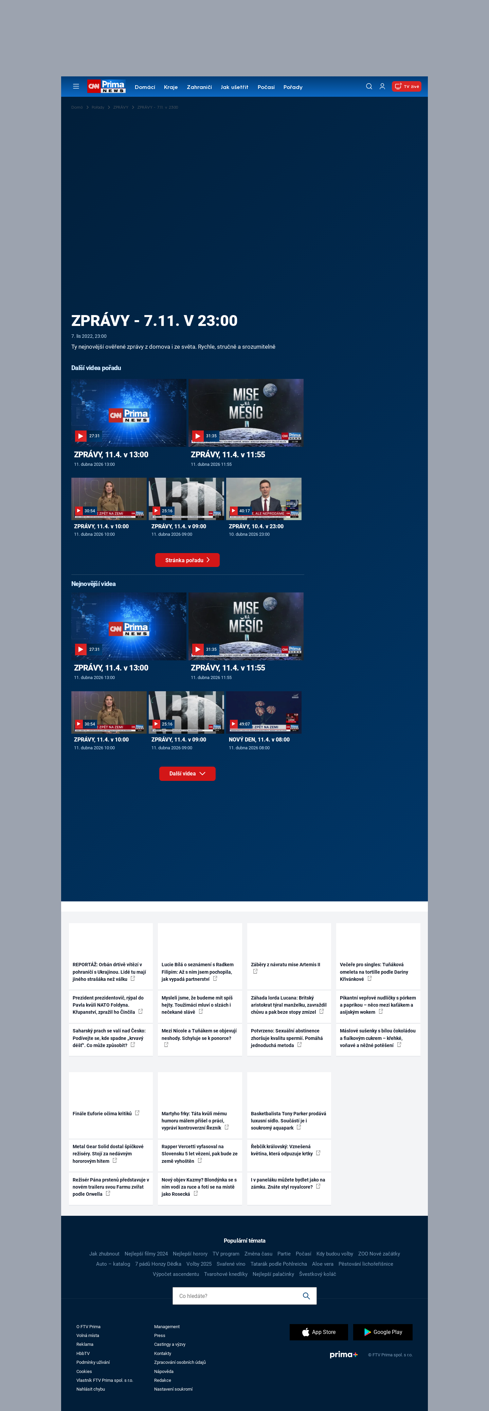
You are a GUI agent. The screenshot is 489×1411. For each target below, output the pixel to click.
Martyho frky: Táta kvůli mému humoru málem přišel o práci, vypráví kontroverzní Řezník (195, 1121)
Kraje (171, 87)
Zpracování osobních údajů (180, 1362)
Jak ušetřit (235, 87)
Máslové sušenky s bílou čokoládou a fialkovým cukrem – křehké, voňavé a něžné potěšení (378, 1038)
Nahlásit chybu (90, 1389)
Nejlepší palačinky (273, 1274)
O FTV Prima (88, 1326)
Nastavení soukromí (173, 1389)
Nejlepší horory (190, 1254)
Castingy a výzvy (169, 1344)
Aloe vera (322, 1264)
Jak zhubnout (104, 1254)
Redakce (162, 1380)
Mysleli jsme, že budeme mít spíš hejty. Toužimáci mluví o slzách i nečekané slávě (197, 1005)
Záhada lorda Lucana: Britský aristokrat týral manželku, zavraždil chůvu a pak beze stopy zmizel (289, 1005)
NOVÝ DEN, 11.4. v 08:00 (259, 739)
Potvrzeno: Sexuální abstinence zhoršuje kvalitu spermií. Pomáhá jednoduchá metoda (287, 1038)
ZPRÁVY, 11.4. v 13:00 (111, 454)
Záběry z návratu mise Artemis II (285, 967)
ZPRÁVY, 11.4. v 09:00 (178, 526)
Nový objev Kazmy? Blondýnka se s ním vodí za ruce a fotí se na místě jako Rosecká (199, 1187)
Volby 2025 (199, 1264)
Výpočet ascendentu (176, 1274)
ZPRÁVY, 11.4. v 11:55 (228, 454)
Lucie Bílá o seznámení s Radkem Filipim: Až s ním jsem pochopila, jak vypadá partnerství (198, 972)
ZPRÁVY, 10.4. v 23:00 (256, 526)
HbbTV (83, 1353)
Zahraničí (199, 87)
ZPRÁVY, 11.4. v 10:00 (101, 526)
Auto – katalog (113, 1264)
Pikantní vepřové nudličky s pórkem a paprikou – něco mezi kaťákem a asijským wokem (378, 1005)
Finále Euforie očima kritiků (106, 1113)
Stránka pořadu (192, 562)
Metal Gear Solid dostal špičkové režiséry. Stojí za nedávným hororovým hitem (108, 1154)
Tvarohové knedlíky (226, 1274)
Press (159, 1335)
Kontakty (162, 1353)
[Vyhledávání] (369, 86)
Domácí (145, 87)
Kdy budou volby (334, 1254)
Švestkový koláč (317, 1274)
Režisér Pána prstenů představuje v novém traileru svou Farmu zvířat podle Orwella (111, 1187)
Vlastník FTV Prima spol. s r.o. (104, 1380)
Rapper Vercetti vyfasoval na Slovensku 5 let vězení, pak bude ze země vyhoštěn (200, 1154)
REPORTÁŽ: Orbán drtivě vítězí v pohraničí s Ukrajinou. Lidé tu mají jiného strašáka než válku (109, 972)
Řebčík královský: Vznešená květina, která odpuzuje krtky (286, 1150)
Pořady (293, 87)
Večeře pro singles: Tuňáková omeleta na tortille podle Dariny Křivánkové (374, 972)
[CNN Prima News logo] (106, 86)
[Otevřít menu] (76, 86)
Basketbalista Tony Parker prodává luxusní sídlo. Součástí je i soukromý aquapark (288, 1121)
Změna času (258, 1254)
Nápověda (164, 1371)
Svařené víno (231, 1264)
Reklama (84, 1344)
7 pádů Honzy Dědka (158, 1264)
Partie (284, 1254)
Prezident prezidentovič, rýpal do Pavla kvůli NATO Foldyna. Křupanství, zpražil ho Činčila (108, 1005)
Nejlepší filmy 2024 (146, 1254)
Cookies (84, 1371)
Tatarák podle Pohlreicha (279, 1264)
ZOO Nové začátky (379, 1254)
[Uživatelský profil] (382, 86)
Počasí (266, 87)
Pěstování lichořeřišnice (366, 1264)
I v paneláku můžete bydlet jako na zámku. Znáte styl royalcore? (288, 1183)
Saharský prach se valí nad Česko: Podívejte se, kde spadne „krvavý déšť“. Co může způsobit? (109, 1038)
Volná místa (87, 1335)
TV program (226, 1254)
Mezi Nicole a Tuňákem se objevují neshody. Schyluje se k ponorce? (199, 1037)
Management (167, 1326)
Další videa (192, 772)
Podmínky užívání (93, 1362)
